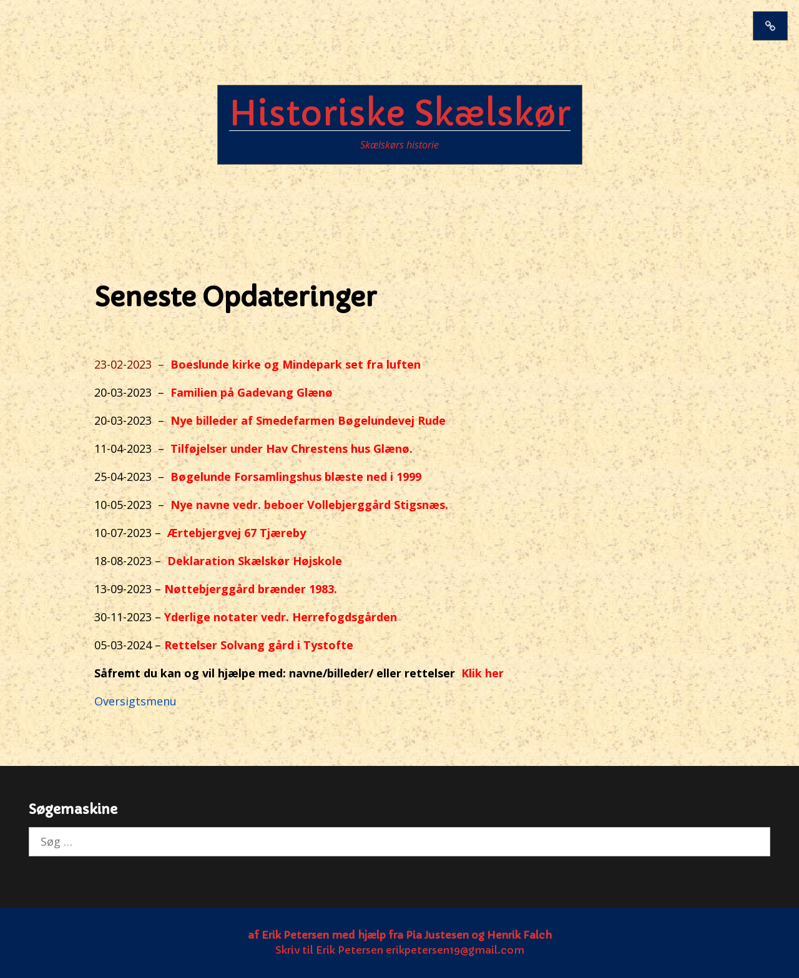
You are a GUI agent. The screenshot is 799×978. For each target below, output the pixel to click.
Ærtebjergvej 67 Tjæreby (236, 532)
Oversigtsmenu (135, 701)
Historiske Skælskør (400, 113)
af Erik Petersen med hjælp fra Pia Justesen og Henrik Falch (400, 935)
